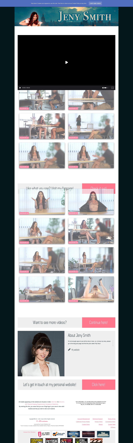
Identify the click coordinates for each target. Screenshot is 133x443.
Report (101, 424)
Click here (54, 402)
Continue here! (99, 322)
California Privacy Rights (83, 421)
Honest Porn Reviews (29, 432)
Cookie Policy (86, 424)
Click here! (98, 384)
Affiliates (113, 427)
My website (74, 349)
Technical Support (97, 419)
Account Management (84, 419)
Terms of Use (111, 419)
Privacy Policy (99, 421)
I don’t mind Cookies (95, 3)
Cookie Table (111, 424)
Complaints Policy (110, 421)
